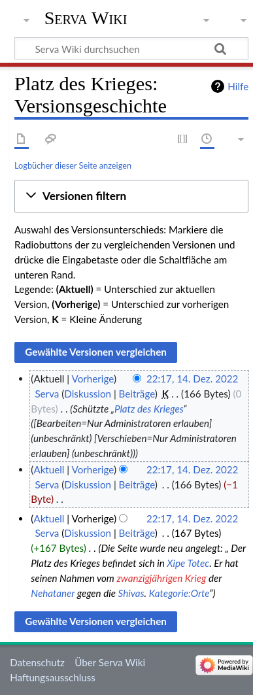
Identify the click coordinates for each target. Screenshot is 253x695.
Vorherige (93, 378)
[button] (131, 196)
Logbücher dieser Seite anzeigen (72, 165)
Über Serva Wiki (110, 662)
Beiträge (137, 393)
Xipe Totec (188, 563)
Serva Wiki (85, 18)
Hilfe (238, 86)
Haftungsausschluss (52, 677)
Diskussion (87, 393)
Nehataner (53, 593)
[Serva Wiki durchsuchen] (131, 48)
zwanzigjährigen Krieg (161, 578)
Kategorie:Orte (179, 593)
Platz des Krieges (148, 409)
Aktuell (48, 469)
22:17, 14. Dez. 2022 (192, 378)
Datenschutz (37, 662)
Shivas (131, 593)
